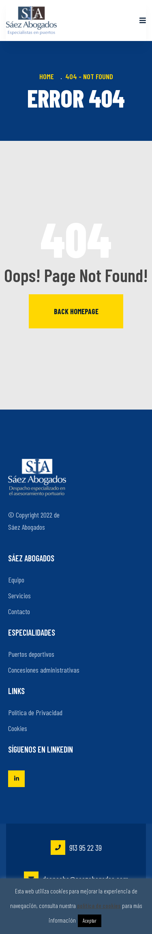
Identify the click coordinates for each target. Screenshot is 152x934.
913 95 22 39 (76, 847)
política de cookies (99, 905)
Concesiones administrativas (43, 669)
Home (48, 76)
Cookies (17, 728)
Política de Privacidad (35, 712)
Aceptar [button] (89, 920)
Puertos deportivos (31, 653)
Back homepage (76, 311)
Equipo (16, 579)
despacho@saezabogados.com (76, 878)
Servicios (19, 595)
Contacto (19, 611)
